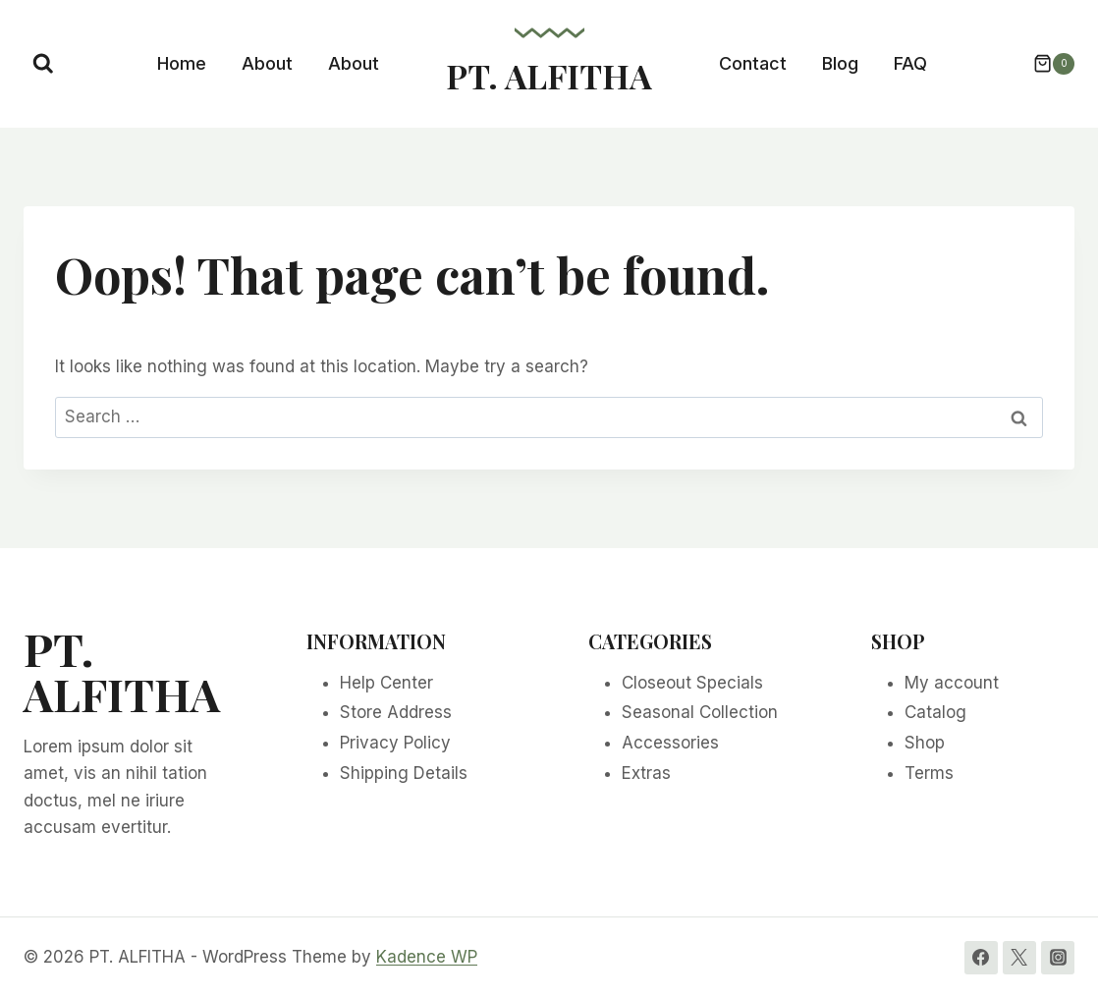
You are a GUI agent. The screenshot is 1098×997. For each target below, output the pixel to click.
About (267, 63)
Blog (840, 63)
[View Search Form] (43, 63)
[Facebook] (981, 957)
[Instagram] (1057, 957)
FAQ (910, 63)
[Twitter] (1019, 957)
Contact (753, 63)
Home (181, 63)
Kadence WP (426, 957)
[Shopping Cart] (1044, 64)
